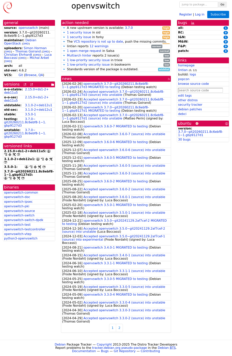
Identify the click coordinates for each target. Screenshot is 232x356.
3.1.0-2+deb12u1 (38, 105)
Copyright (104, 344)
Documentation (84, 351)
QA (41, 75)
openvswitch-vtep (18, 234)
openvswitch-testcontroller (24, 229)
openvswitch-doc (17, 197)
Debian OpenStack (20, 41)
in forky (116, 37)
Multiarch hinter (79, 55)
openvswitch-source (19, 211)
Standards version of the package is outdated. (116, 69)
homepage (186, 65)
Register (185, 14)
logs (193, 74)
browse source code (193, 84)
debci (182, 114)
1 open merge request (84, 51)
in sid (116, 32)
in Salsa (116, 51)
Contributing (150, 351)
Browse (30, 75)
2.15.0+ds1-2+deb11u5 (26, 90)
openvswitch (28, 28)
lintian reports (112, 46)
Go (222, 4)
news (67, 78)
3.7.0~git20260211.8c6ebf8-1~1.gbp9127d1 (200, 133)
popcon (183, 79)
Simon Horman (35, 48)
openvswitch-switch (19, 215)
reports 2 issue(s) (116, 55)
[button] (64, 28)
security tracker (190, 104)
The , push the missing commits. (116, 41)
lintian (183, 70)
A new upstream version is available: (116, 28)
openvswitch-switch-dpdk (23, 220)
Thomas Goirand (28, 51)
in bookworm (116, 64)
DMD (26, 43)
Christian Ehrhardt (18, 55)
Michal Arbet (39, 58)
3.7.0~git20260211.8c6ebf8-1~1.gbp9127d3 (25, 122)
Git (21, 75)
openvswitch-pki (16, 206)
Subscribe (218, 14)
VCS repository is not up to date (98, 41)
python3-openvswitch (21, 238)
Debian (60, 344)
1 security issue (79, 32)
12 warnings (99, 46)
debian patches (190, 109)
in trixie (116, 60)
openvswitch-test (17, 224)
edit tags (185, 95)
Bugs (105, 351)
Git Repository (125, 351)
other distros (188, 100)
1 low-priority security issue (88, 60)
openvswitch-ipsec (18, 201)
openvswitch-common (21, 192)
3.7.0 (129, 28)
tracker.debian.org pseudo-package (119, 348)
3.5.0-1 (30, 114)
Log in (199, 14)
